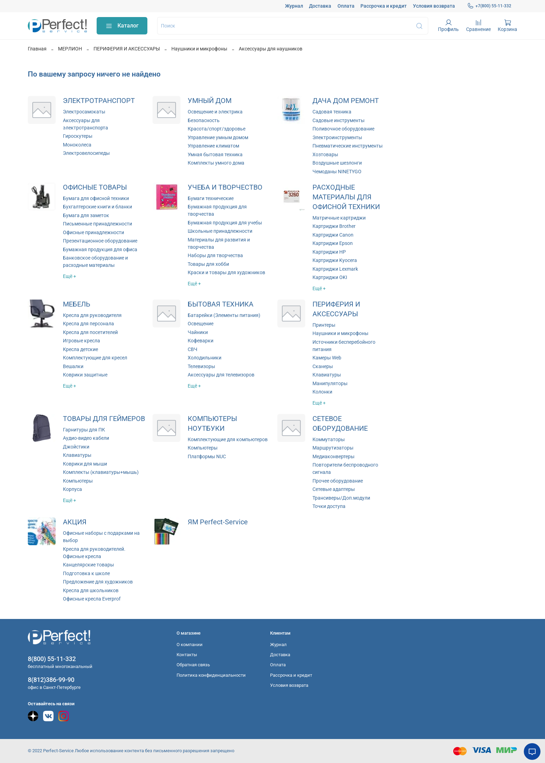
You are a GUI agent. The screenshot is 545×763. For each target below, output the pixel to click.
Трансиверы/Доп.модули (341, 498)
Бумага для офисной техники (96, 198)
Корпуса (72, 489)
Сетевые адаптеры (333, 489)
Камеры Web (326, 357)
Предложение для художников (98, 582)
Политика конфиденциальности (211, 675)
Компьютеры (78, 481)
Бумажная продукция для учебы (225, 222)
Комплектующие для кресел (95, 357)
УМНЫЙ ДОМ (209, 101)
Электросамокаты (84, 111)
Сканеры (322, 366)
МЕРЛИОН (70, 48)
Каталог (122, 26)
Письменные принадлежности (97, 223)
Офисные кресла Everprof (92, 599)
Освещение (200, 323)
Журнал (294, 6)
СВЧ (192, 349)
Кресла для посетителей (90, 332)
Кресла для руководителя (92, 315)
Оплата (346, 6)
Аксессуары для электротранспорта (85, 124)
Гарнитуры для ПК (84, 429)
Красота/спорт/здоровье (216, 129)
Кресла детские (80, 349)
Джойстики (76, 447)
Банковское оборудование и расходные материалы (95, 261)
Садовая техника (331, 111)
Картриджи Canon (332, 235)
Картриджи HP (329, 252)
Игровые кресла (81, 340)
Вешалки (73, 366)
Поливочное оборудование (343, 129)
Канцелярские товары (88, 564)
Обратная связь (193, 664)
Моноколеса (77, 145)
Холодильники (204, 357)
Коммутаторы (328, 439)
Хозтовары (325, 154)
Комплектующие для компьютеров (228, 439)
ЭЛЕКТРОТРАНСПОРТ (99, 101)
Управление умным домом (218, 137)
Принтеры (323, 325)
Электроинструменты (337, 137)
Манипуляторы (330, 383)
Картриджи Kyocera (334, 260)
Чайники (198, 332)
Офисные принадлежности (93, 232)
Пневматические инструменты (347, 146)
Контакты (187, 654)
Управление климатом (213, 146)
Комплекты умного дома (216, 163)
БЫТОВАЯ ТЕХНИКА (220, 304)
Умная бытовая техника (215, 154)
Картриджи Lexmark (335, 269)
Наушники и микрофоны (199, 48)
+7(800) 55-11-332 (489, 6)
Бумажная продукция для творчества (217, 210)
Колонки (322, 392)
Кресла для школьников (91, 590)
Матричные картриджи (339, 218)
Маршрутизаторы (332, 448)
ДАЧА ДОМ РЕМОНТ (345, 101)
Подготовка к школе (86, 573)
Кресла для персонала (88, 323)
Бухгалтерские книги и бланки (97, 206)
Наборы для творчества (215, 255)
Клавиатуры (326, 374)
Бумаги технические (211, 198)
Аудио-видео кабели (86, 438)
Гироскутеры (77, 136)
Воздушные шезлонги (337, 163)
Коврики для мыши (85, 464)
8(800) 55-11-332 (52, 658)
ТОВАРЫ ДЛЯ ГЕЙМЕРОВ (104, 419)
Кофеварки (200, 340)
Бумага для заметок (86, 215)
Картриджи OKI (329, 277)
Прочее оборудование (337, 481)
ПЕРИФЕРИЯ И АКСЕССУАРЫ (126, 48)
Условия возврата (434, 6)
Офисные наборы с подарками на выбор (101, 536)
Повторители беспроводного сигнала (345, 468)
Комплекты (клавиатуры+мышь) (101, 472)
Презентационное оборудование (100, 241)
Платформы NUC (207, 456)
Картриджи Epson (332, 243)
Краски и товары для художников (226, 272)
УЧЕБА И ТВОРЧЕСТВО (225, 187)
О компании (190, 644)
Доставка (320, 6)
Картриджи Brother (334, 226)
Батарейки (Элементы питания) (224, 315)
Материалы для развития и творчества (219, 243)
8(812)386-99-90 (51, 679)
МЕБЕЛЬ (76, 304)
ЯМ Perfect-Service (218, 522)
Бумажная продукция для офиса (100, 249)
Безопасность (204, 120)
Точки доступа (328, 506)
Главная (37, 48)
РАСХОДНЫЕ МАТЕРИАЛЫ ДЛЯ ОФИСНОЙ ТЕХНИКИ (346, 197)
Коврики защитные (85, 374)
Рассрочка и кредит (383, 6)
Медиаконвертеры (333, 456)
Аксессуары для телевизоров (221, 374)
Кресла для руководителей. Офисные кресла (94, 552)
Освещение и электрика (215, 111)
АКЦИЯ (75, 522)
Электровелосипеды (86, 153)
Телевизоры (201, 366)
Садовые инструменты (338, 120)
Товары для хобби (208, 264)
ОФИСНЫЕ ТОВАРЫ (95, 187)
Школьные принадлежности (220, 231)
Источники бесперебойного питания (343, 345)
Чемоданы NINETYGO (336, 171)
